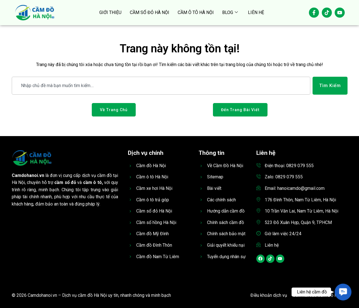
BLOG (230, 12)
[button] (343, 292)
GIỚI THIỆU (110, 12)
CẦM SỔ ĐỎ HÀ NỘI (149, 12)
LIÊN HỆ (256, 12)
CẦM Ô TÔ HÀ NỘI (196, 12)
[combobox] (161, 86)
